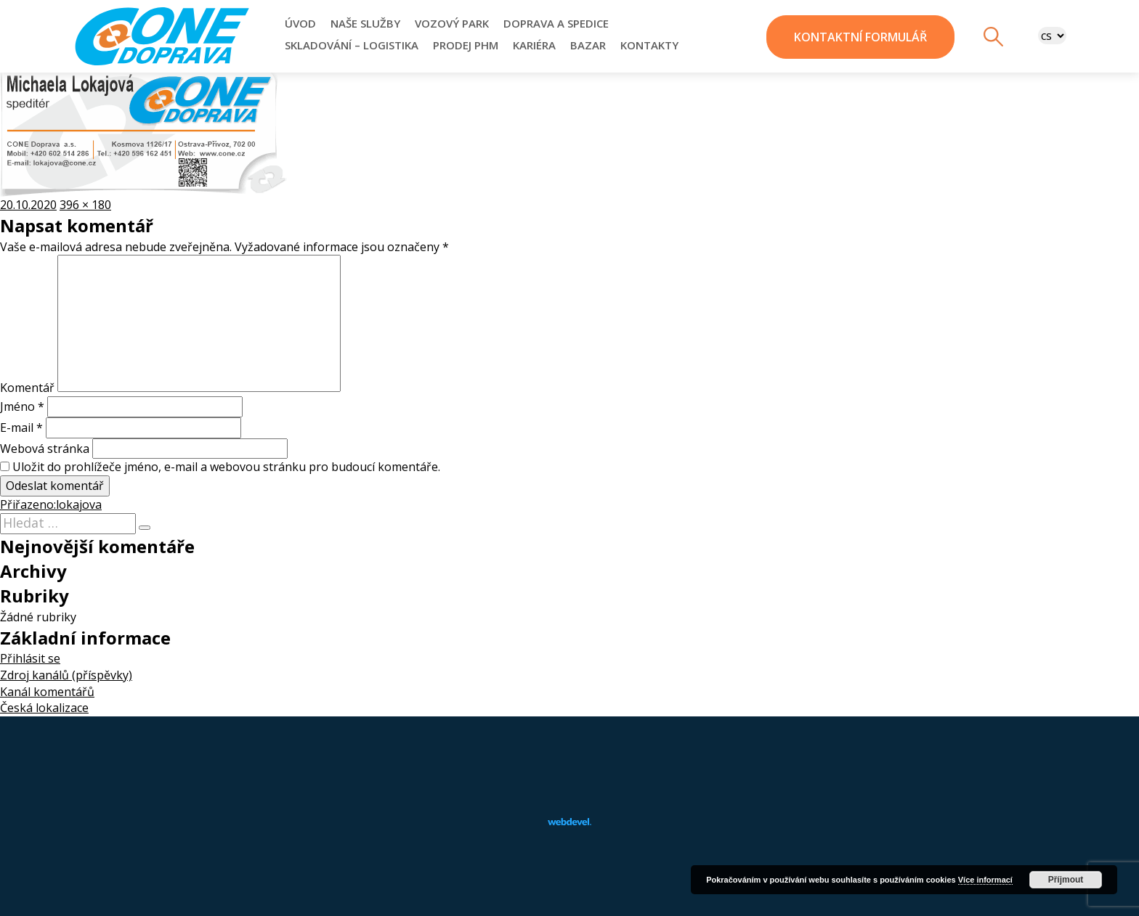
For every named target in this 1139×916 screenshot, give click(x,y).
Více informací (985, 879)
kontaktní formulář (860, 37)
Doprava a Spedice (556, 23)
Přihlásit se (30, 658)
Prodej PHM (465, 45)
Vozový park (452, 23)
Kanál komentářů (47, 692)
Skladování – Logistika (351, 45)
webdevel (569, 821)
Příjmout (1066, 880)
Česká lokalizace (44, 708)
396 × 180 (85, 205)
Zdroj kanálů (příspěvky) (66, 675)
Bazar (588, 45)
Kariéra (534, 45)
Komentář (27, 388)
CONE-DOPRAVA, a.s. (162, 36)
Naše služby (365, 23)
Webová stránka (44, 449)
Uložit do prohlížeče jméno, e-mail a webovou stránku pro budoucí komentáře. (226, 467)
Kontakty (649, 45)
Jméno (22, 406)
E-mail (21, 427)
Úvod (300, 23)
